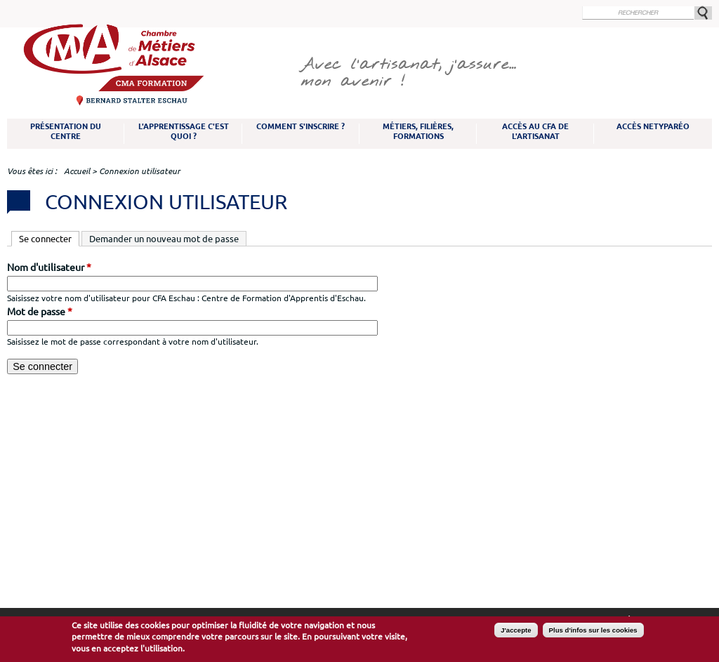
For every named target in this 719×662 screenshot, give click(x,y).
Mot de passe (39, 311)
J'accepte (516, 631)
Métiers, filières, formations (418, 131)
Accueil (77, 171)
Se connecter (49, 238)
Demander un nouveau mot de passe (164, 238)
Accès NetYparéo (653, 126)
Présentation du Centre (65, 131)
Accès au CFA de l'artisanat (535, 131)
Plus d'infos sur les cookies (593, 631)
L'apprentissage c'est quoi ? (183, 131)
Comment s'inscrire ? (300, 126)
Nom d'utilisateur (49, 267)
